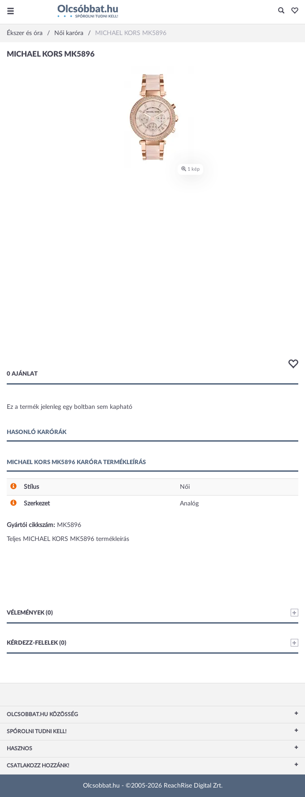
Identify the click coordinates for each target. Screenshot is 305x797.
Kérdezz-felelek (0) (152, 642)
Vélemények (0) (152, 612)
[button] (292, 11)
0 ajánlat (22, 374)
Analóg (189, 503)
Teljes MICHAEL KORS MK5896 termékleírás (68, 539)
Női (185, 487)
